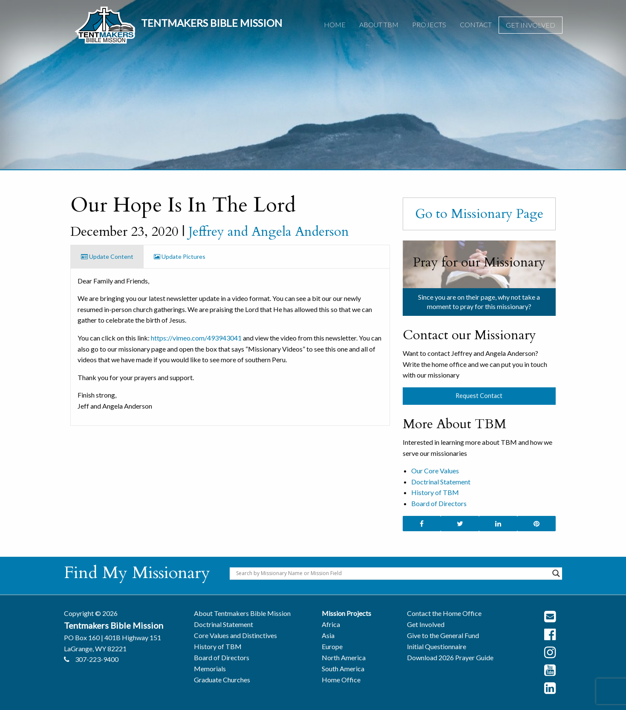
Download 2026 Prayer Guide (450, 657)
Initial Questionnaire (436, 646)
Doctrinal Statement (440, 482)
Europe (332, 646)
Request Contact (479, 395)
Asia (328, 635)
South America (343, 668)
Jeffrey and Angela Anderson (268, 231)
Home (335, 24)
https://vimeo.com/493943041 (196, 338)
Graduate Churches (222, 680)
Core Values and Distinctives (235, 635)
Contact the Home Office (444, 613)
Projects (429, 24)
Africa (331, 624)
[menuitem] (334, 25)
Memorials (210, 668)
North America (344, 657)
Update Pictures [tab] (179, 256)
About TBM (378, 24)
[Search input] (392, 573)
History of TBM (435, 492)
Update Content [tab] (107, 256)
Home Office (341, 680)
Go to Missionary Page (479, 214)
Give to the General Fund (443, 635)
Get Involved (530, 25)
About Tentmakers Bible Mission (242, 613)
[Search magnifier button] (556, 573)
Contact (476, 24)
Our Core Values (435, 471)
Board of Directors (439, 503)
